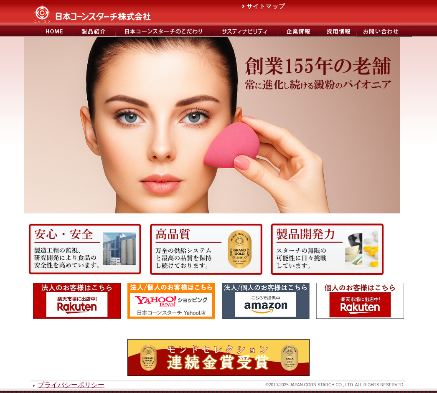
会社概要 (297, 31)
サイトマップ (265, 6)
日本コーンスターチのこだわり (163, 31)
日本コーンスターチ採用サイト (337, 31)
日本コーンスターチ (49, 31)
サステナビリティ (244, 31)
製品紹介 (94, 31)
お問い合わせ (384, 31)
